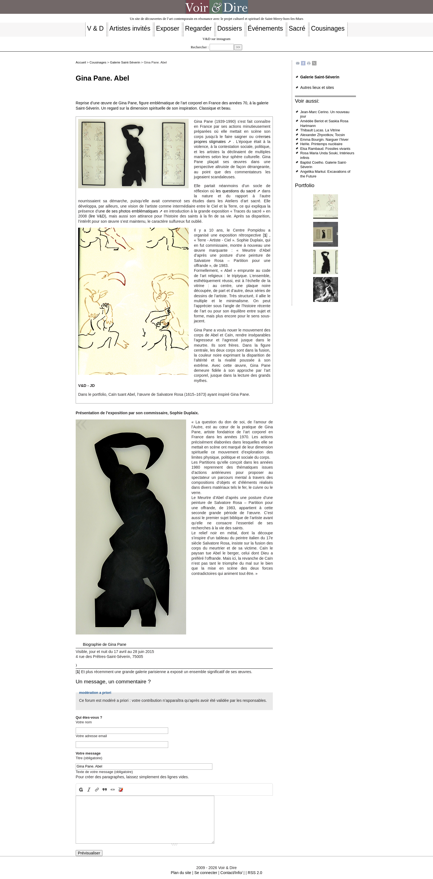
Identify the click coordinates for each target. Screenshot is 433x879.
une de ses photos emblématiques (128, 211)
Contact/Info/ (231, 872)
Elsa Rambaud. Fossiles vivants (325, 149)
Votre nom (84, 722)
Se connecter (205, 872)
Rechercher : (200, 47)
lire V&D (97, 216)
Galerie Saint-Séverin (125, 62)
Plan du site (181, 872)
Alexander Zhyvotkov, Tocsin (322, 135)
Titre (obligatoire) (89, 758)
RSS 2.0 (255, 872)
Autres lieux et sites (317, 87)
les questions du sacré (236, 191)
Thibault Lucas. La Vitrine (320, 130)
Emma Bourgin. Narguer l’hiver (324, 139)
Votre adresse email (91, 736)
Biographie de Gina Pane (104, 644)
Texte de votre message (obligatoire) (104, 772)
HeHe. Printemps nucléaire (321, 144)
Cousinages (97, 62)
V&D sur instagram (217, 39)
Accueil (81, 62)
